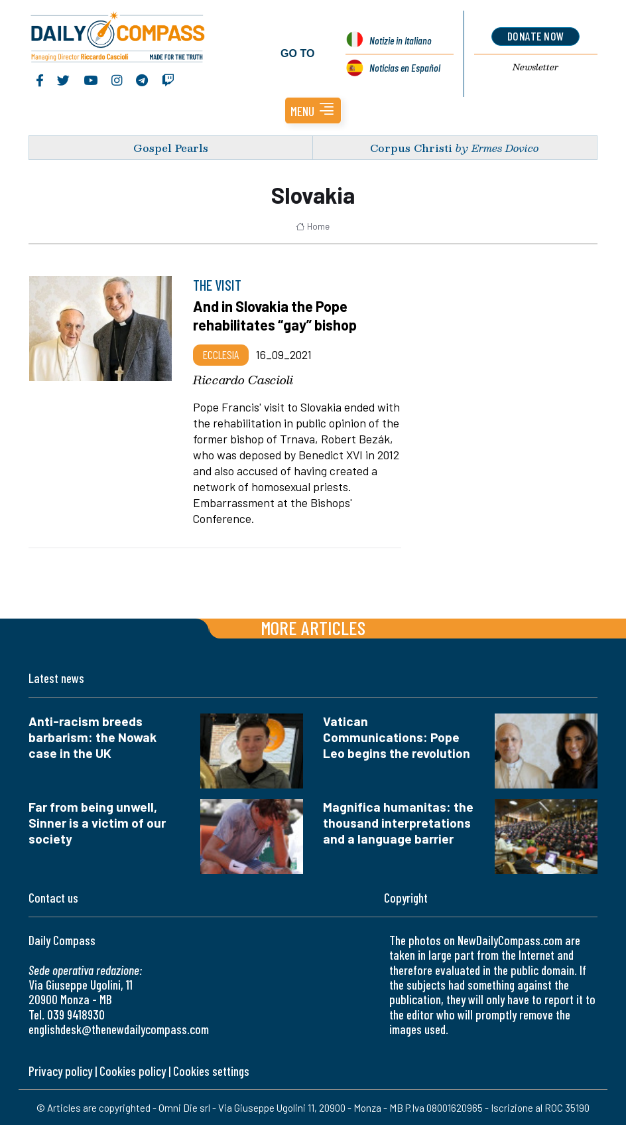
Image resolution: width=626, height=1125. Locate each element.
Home (313, 225)
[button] (313, 110)
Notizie (400, 39)
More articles (313, 626)
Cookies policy (132, 1070)
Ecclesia (221, 353)
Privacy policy (60, 1070)
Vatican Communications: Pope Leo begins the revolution (396, 736)
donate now (535, 36)
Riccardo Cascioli (243, 379)
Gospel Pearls (170, 147)
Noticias (404, 66)
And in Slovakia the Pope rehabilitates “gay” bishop (275, 315)
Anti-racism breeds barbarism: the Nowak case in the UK (92, 736)
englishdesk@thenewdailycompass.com (119, 1028)
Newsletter (535, 67)
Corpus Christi (411, 147)
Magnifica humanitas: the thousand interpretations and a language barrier (398, 822)
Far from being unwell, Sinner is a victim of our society (97, 822)
